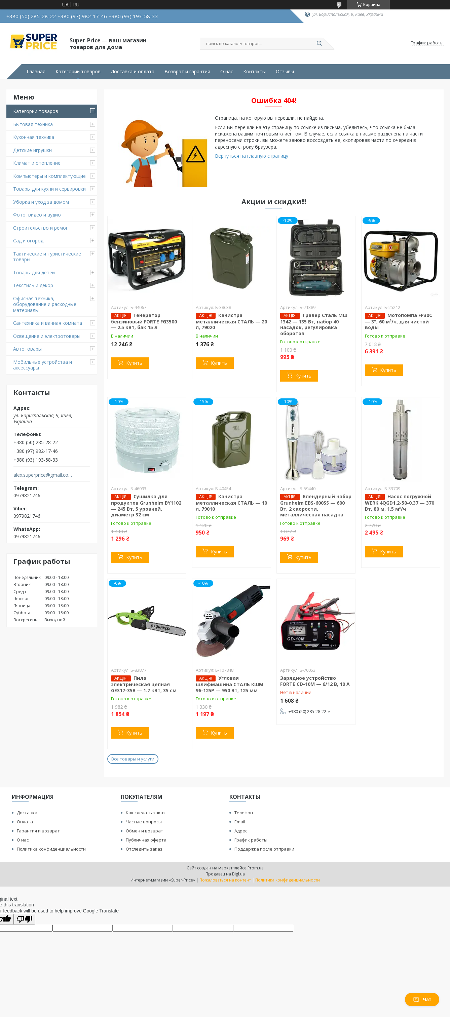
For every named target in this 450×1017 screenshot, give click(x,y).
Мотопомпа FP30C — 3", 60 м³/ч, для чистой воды (398, 321)
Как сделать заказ (145, 813)
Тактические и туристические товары (47, 256)
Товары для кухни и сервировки (49, 189)
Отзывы (285, 71)
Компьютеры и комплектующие (49, 176)
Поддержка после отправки (264, 849)
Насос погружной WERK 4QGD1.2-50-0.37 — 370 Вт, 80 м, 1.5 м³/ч (399, 502)
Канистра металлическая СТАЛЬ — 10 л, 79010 (231, 502)
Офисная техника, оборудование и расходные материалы (44, 304)
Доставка (27, 813)
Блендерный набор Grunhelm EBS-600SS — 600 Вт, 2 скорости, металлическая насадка (315, 505)
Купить (134, 363)
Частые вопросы (144, 822)
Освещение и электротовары (46, 336)
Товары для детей (34, 272)
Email (239, 822)
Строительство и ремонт (42, 228)
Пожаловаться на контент (225, 880)
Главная (36, 71)
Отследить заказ (144, 849)
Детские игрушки (32, 150)
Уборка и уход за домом (41, 202)
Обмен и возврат (144, 831)
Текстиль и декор (33, 285)
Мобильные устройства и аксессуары (42, 365)
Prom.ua (256, 868)
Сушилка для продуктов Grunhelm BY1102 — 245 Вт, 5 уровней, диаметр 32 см (146, 505)
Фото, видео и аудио (37, 214)
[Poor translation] (24, 919)
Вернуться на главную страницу (251, 156)
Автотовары (27, 349)
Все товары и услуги (132, 759)
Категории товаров (78, 71)
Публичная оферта (146, 840)
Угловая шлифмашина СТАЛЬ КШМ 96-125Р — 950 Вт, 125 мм (229, 684)
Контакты (254, 71)
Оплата (25, 822)
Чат (422, 999)
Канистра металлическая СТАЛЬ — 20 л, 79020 (231, 321)
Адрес (240, 831)
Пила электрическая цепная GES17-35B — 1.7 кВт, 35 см (144, 684)
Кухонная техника (33, 137)
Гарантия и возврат (38, 831)
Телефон (243, 813)
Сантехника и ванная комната (47, 323)
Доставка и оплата (132, 71)
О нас (226, 71)
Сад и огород (28, 240)
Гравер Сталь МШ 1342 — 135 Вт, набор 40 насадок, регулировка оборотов (313, 324)
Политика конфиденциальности (51, 849)
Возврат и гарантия (187, 71)
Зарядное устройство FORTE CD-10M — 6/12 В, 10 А (315, 681)
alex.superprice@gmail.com (42, 475)
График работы (250, 840)
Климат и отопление (37, 163)
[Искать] (319, 44)
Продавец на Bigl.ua (225, 874)
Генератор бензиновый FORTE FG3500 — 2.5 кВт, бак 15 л (144, 321)
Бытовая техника (33, 124)
